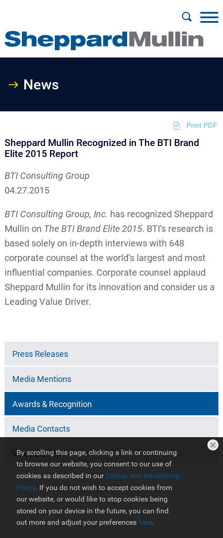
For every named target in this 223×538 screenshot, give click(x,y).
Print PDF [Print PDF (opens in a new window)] (201, 125)
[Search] (186, 17)
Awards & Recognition (52, 404)
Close (212, 444)
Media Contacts (41, 429)
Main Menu (82, 11)
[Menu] (209, 17)
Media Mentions (41, 379)
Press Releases (40, 354)
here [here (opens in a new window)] (145, 522)
